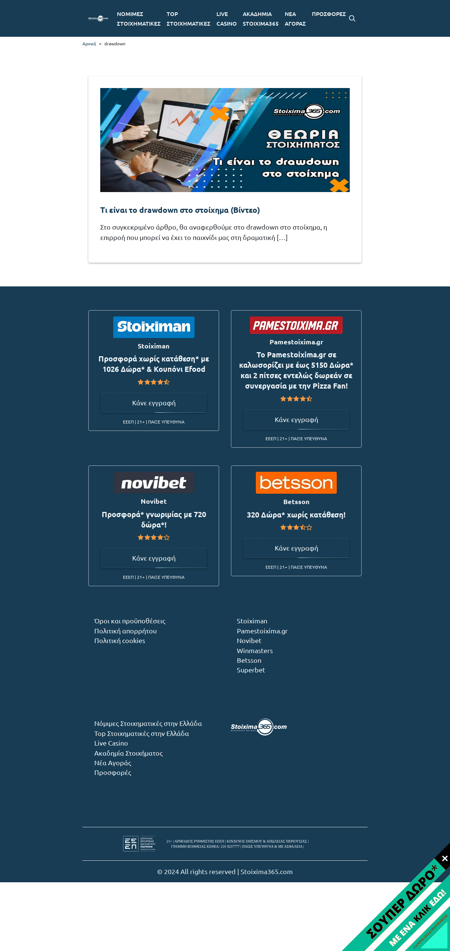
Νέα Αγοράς (112, 762)
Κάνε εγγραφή (154, 402)
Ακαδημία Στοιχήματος (128, 753)
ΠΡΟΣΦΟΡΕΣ (329, 13)
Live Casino (111, 743)
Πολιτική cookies (119, 640)
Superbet (251, 670)
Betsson (249, 660)
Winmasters (255, 650)
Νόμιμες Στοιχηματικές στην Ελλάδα (148, 723)
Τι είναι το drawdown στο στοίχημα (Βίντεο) (180, 210)
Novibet (249, 640)
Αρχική (89, 43)
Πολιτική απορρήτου (125, 630)
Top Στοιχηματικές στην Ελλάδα (141, 733)
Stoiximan (252, 620)
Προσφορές (112, 772)
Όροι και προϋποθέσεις (129, 620)
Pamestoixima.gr (262, 630)
